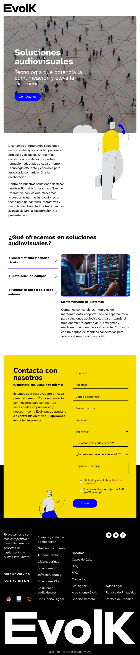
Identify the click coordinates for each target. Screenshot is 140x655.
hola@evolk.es (17, 574)
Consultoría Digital (51, 599)
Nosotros (78, 553)
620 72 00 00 (16, 581)
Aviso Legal (114, 586)
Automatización (49, 555)
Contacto (78, 579)
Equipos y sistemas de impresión (51, 539)
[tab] (33, 260)
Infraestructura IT (50, 575)
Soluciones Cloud (50, 581)
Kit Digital (79, 586)
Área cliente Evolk (84, 592)
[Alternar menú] (134, 8)
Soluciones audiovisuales (47, 590)
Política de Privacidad (121, 592)
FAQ (75, 573)
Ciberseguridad (48, 562)
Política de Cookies (119, 599)
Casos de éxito (82, 559)
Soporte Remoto (83, 599)
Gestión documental (52, 548)
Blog (75, 566)
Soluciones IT (47, 568)
